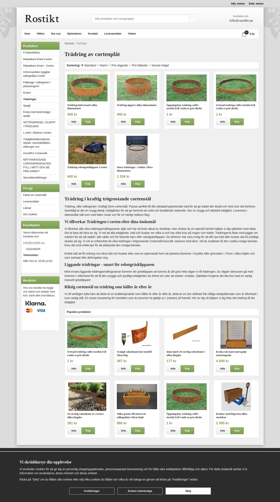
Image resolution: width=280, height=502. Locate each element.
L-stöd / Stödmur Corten (41, 132)
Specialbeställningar (35, 177)
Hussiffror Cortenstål (35, 153)
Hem (27, 33)
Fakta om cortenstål (34, 194)
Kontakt (93, 33)
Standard (90, 65)
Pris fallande (140, 65)
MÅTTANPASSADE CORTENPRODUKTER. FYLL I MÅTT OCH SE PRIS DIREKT (37, 165)
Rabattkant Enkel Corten (37, 59)
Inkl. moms (238, 3)
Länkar (27, 207)
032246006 (33, 249)
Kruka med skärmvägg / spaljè (37, 113)
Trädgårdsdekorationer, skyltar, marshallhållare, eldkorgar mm (37, 143)
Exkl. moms (256, 3)
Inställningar (92, 490)
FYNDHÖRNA (31, 52)
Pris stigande (120, 65)
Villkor (41, 33)
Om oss (56, 33)
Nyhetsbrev (74, 33)
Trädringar (29, 99)
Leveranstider (112, 33)
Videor (132, 33)
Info (73, 121)
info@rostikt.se (34, 243)
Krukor (27, 92)
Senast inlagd (160, 65)
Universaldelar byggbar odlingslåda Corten (41, 73)
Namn (103, 65)
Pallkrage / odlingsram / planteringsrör (37, 84)
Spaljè (27, 105)
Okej (188, 490)
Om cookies (30, 214)
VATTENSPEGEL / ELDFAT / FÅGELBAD (39, 124)
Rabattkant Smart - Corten (41, 65)
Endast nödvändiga (140, 490)
